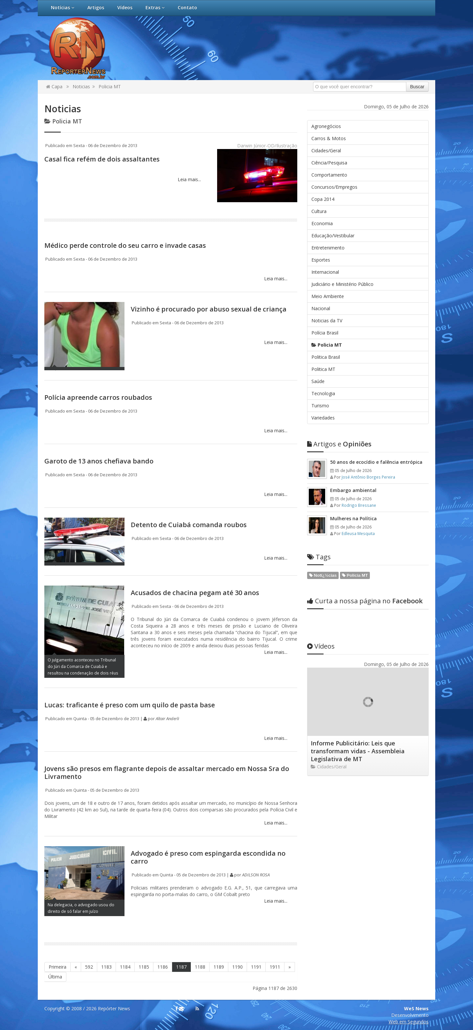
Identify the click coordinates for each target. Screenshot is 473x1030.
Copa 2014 (322, 199)
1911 (275, 967)
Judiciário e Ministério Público (342, 284)
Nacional (320, 308)
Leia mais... (188, 179)
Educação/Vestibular (332, 235)
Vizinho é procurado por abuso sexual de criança (208, 309)
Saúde (318, 381)
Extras (155, 7)
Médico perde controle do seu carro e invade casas (125, 245)
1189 (219, 967)
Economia (322, 223)
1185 (144, 967)
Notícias (62, 7)
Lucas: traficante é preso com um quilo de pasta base (129, 704)
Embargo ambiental (353, 490)
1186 (162, 967)
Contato (187, 7)
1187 (181, 967)
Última (55, 977)
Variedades (323, 418)
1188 (200, 967)
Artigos (95, 7)
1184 (125, 967)
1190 (237, 967)
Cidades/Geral (326, 150)
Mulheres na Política (353, 518)
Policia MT (110, 86)
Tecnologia (323, 393)
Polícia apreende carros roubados (98, 397)
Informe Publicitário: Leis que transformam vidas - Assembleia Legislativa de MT (358, 751)
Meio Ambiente (327, 296)
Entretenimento (328, 248)
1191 (256, 967)
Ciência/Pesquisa (329, 163)
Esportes (320, 260)
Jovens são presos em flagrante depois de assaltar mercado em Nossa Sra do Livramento (166, 772)
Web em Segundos (409, 1022)
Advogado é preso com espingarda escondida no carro (208, 857)
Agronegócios (326, 126)
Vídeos (124, 7)
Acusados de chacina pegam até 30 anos (195, 592)
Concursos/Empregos (334, 187)
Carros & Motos (328, 138)
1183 (106, 967)
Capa (54, 86)
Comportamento (329, 175)
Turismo (320, 405)
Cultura (319, 211)
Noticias (81, 86)
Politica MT (323, 369)
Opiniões (339, 444)
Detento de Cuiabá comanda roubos (189, 524)
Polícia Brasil (324, 333)
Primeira (57, 967)
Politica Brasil (325, 357)
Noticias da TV (326, 320)
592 (89, 967)
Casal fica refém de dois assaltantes (102, 159)
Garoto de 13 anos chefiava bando (98, 461)
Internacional (325, 272)
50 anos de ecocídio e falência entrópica (376, 462)
